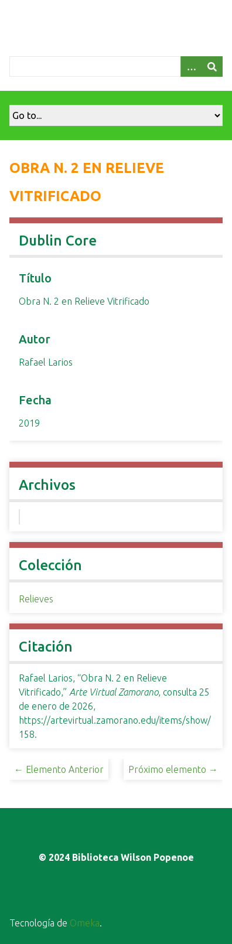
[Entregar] (212, 66)
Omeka (85, 923)
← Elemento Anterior (59, 769)
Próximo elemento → (173, 769)
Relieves (36, 599)
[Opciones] (191, 66)
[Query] (116, 66)
